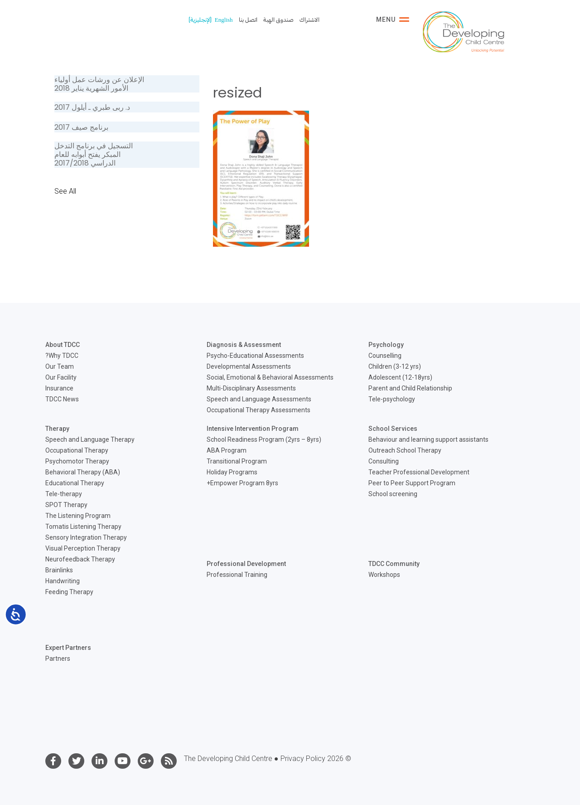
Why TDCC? (61, 355)
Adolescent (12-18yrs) (400, 377)
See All (65, 191)
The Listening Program (78, 515)
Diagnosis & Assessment (244, 344)
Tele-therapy (63, 494)
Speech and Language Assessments (259, 399)
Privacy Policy (302, 758)
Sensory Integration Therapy (86, 537)
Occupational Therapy (76, 450)
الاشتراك (309, 20)
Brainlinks (59, 570)
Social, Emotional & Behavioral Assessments (270, 377)
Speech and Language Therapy (90, 439)
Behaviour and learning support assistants (428, 439)
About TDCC (62, 344)
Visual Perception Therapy (83, 548)
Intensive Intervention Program (253, 428)
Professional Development (246, 563)
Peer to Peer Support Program (411, 483)
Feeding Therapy (69, 591)
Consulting (383, 461)
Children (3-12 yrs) (394, 366)
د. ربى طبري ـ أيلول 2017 (92, 107)
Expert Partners (68, 647)
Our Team (59, 366)
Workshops (384, 574)
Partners (57, 658)
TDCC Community (394, 563)
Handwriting (62, 581)
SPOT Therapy (66, 504)
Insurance (59, 388)
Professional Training (237, 574)
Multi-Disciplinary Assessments (251, 388)
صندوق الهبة (278, 20)
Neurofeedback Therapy (80, 559)
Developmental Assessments (249, 366)
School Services (392, 428)
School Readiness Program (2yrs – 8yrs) (264, 439)
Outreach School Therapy (404, 450)
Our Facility (61, 377)
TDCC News (62, 399)
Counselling (384, 355)
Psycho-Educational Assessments (255, 355)
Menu (392, 19)
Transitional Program (237, 461)
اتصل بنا (248, 20)
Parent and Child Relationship (410, 388)
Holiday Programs (232, 472)
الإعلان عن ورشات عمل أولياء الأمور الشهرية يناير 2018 (99, 83)
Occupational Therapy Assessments (258, 410)
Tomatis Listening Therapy (83, 526)
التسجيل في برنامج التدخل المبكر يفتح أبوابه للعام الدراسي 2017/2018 (93, 154)
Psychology (386, 344)
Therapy (57, 428)
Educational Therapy (74, 483)
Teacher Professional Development (418, 472)
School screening (392, 494)
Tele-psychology (391, 399)
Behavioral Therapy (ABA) (82, 472)
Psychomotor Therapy (77, 461)
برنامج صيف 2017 (81, 127)
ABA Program (226, 450)
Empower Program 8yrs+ (242, 483)
